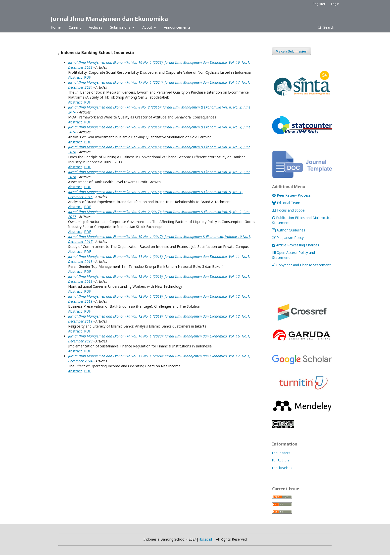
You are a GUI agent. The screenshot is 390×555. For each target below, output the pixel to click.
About (147, 27)
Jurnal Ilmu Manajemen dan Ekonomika (109, 18)
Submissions (120, 27)
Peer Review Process (291, 195)
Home (56, 27)
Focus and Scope (288, 210)
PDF (87, 77)
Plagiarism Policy (288, 237)
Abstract (75, 77)
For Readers (281, 452)
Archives (95, 27)
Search (328, 27)
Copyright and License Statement (301, 265)
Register (319, 3)
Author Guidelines (288, 230)
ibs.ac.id (205, 539)
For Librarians (282, 467)
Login (335, 3)
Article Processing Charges (295, 245)
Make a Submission (291, 51)
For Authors (281, 460)
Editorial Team (286, 202)
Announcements (177, 27)
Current (75, 27)
